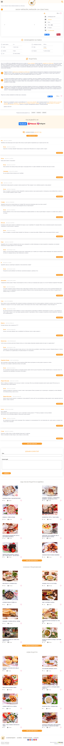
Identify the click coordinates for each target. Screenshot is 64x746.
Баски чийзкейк (31, 63)
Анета (2, 409)
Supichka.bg (7, 742)
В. (1, 262)
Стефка (3, 202)
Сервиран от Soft (58, 743)
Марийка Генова (5, 360)
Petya (2, 158)
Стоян (2, 431)
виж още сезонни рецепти (32, 645)
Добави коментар (32, 135)
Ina (1, 140)
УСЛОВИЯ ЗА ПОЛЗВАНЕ (27, 737)
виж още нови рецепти (32, 730)
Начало (2, 5)
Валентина (3, 341)
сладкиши (39, 112)
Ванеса (3, 323)
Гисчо (4, 147)
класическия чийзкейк (31, 102)
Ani (2, 183)
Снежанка (5, 171)
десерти (50, 19)
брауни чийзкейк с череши (33, 103)
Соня (4, 287)
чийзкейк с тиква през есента (20, 103)
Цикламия (3, 280)
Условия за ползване (5, 743)
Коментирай (60, 152)
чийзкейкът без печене (14, 104)
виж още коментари (32, 443)
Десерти (6, 5)
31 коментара (51, 30)
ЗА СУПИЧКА (19, 737)
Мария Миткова (5, 381)
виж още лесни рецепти (32, 560)
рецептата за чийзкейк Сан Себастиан (21, 72)
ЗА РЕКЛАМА (36, 737)
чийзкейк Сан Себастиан (48, 63)
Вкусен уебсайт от (56, 742)
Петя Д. (3, 222)
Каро (2, 242)
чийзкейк (44, 112)
